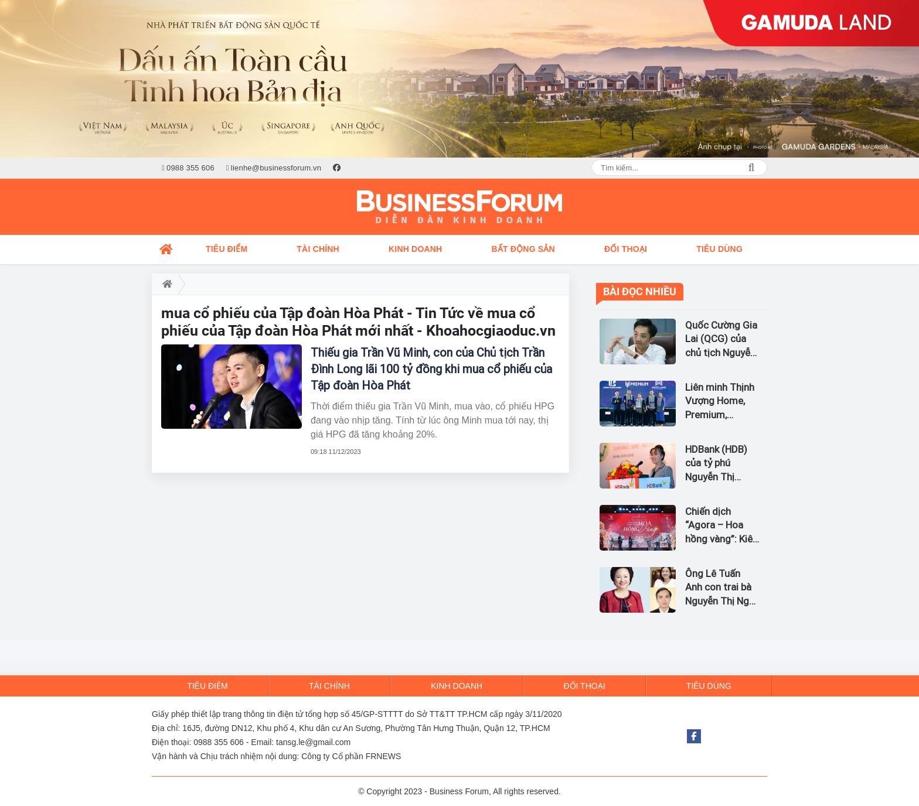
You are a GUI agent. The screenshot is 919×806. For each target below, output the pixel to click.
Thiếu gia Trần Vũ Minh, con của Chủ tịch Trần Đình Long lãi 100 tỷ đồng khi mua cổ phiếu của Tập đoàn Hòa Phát (431, 369)
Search (751, 167)
